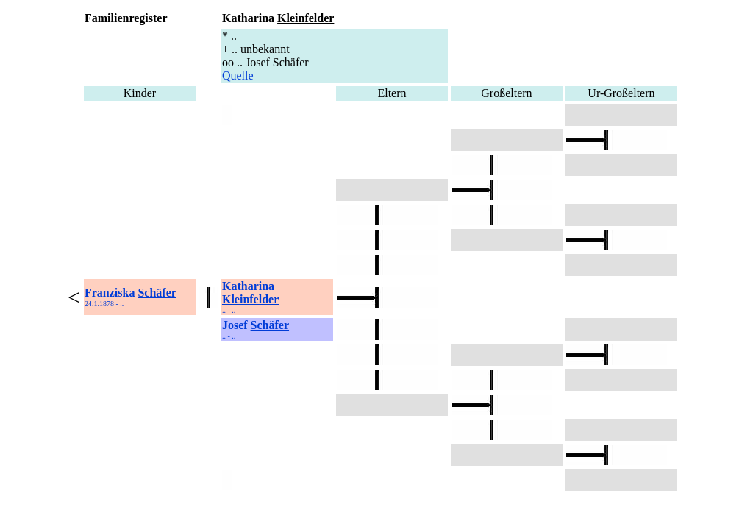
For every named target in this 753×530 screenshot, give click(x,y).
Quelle (238, 75)
